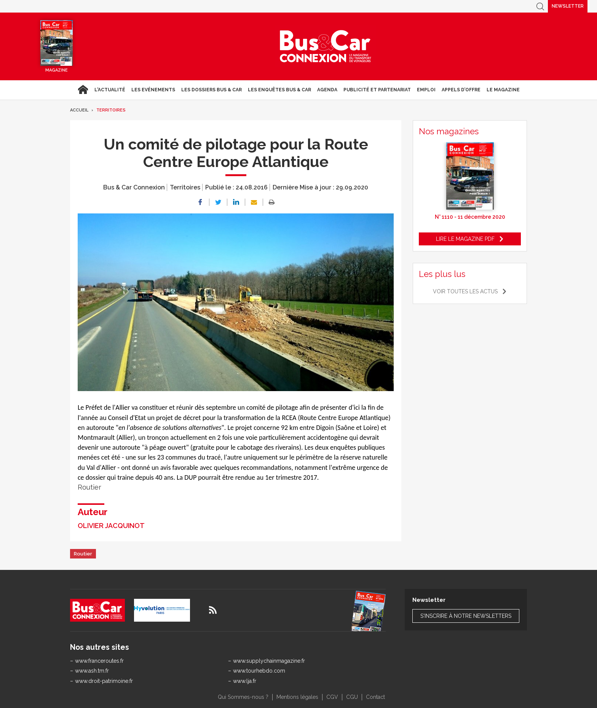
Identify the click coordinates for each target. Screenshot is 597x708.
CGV (332, 697)
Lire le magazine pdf (465, 239)
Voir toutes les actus (465, 291)
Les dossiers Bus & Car (211, 89)
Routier (83, 554)
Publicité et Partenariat (377, 89)
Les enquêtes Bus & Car (279, 89)
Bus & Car (325, 46)
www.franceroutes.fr (99, 661)
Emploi (426, 89)
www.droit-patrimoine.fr (104, 681)
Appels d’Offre (461, 89)
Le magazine (503, 89)
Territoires (111, 110)
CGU (352, 697)
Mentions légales (297, 697)
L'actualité (109, 89)
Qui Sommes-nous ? (243, 697)
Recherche (540, 6)
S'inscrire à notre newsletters (465, 616)
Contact (375, 697)
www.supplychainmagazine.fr (269, 661)
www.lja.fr (244, 681)
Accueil (82, 89)
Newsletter (568, 6)
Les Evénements (153, 89)
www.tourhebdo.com (259, 671)
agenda (327, 89)
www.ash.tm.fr (92, 671)
